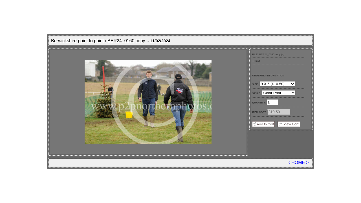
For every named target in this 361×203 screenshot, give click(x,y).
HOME (298, 162)
